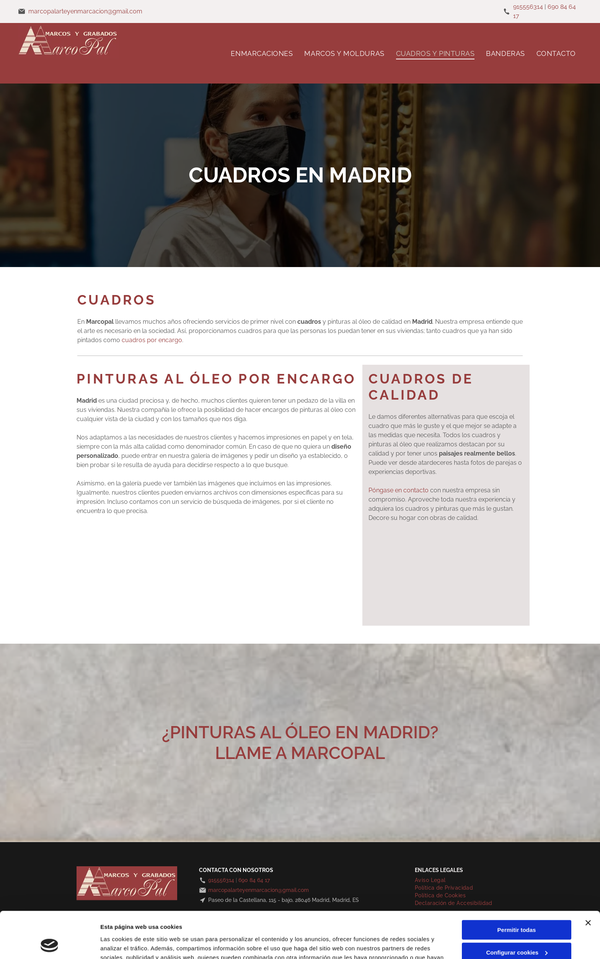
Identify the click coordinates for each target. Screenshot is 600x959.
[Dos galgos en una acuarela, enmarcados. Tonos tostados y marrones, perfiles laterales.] (100, 549)
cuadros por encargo (152, 340)
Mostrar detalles (122, 944)
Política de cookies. (294, 923)
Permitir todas (516, 886)
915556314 (528, 6)
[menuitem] (261, 53)
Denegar (516, 931)
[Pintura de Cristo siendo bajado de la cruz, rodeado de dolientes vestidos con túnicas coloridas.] (147, 549)
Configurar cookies (517, 909)
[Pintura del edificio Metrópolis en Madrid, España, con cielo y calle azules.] (193, 595)
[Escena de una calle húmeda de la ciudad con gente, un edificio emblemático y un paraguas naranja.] (286, 549)
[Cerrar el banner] (588, 879)
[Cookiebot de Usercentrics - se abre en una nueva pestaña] (49, 944)
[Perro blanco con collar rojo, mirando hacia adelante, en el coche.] (239, 595)
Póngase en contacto (398, 490)
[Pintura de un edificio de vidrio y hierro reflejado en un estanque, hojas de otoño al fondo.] (147, 595)
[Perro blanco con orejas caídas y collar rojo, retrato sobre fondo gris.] (286, 595)
